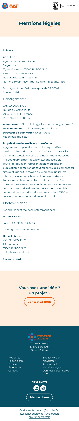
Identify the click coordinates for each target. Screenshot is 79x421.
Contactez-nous (39, 301)
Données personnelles (56, 370)
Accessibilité (50, 364)
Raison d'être (16, 361)
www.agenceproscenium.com (21, 229)
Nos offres (14, 357)
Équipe (12, 364)
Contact (13, 370)
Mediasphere (39, 397)
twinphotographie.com (17, 252)
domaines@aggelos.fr (60, 124)
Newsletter (49, 361)
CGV (45, 374)
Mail (16, 92)
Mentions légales (53, 367)
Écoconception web (31, 413)
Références (14, 367)
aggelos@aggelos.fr (16, 136)
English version (51, 357)
